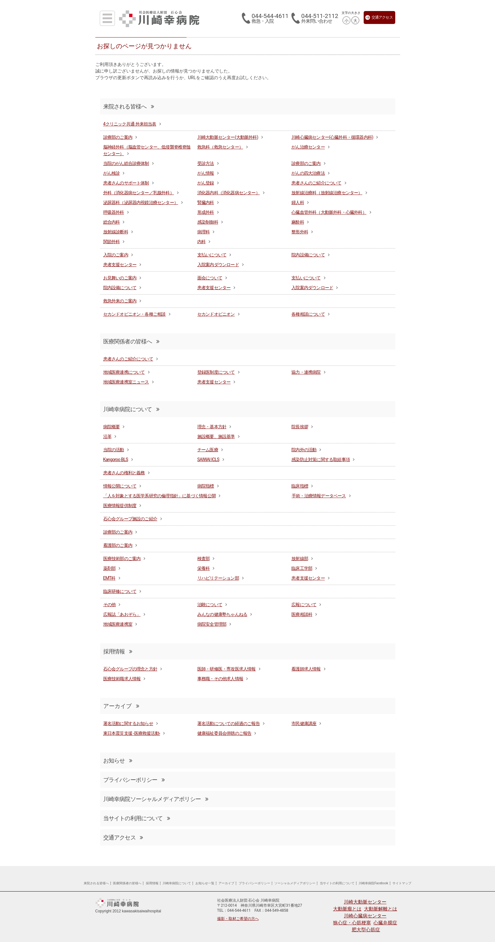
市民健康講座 (303, 723)
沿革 (107, 436)
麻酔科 (297, 222)
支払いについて (211, 254)
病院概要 (111, 426)
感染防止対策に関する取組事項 (320, 459)
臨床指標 (299, 486)
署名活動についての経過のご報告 (228, 723)
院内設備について (308, 254)
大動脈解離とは (380, 909)
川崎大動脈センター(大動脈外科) (227, 137)
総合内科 (111, 222)
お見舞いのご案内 (120, 277)
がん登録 (205, 182)
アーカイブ (226, 883)
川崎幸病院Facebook (373, 883)
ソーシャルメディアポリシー (294, 883)
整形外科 (299, 231)
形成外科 (205, 212)
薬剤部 (109, 568)
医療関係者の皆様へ (131, 341)
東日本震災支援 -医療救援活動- (131, 733)
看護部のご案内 (117, 545)
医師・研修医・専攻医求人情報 (226, 668)
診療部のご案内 (117, 137)
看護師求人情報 (305, 668)
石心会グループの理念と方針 (130, 668)
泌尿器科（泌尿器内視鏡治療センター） (140, 202)
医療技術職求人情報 (122, 678)
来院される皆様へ (128, 106)
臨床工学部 (301, 568)
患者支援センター (120, 264)
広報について (303, 604)
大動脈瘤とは (347, 909)
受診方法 (205, 163)
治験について (209, 604)
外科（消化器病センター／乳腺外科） (138, 192)
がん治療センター (308, 146)
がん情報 (205, 173)
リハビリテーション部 (218, 578)
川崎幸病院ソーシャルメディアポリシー (155, 799)
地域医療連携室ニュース (126, 381)
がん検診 (111, 173)
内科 (201, 241)
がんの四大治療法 (308, 173)
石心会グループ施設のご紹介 (130, 518)
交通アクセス (379, 17)
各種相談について (308, 314)
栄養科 (203, 568)
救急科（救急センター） (220, 146)
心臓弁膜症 (385, 923)
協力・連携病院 (305, 372)
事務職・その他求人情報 (220, 678)
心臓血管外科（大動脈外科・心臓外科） (329, 212)
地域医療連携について (124, 372)
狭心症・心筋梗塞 (352, 923)
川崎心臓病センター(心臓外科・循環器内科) (332, 137)
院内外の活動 (303, 449)
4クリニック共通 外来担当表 (129, 123)
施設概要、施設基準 (216, 436)
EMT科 (109, 578)
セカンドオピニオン (216, 314)
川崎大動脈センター (365, 902)
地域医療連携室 (117, 624)
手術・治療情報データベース (319, 495)
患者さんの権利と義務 (124, 472)
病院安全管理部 (211, 624)
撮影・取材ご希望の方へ (238, 918)
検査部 (203, 558)
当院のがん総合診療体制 (126, 163)
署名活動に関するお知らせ (128, 723)
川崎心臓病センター (365, 916)
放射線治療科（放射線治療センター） (326, 192)
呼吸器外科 (113, 212)
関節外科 (111, 241)
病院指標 (205, 486)
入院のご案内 (115, 254)
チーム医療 (207, 449)
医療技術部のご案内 (122, 558)
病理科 (203, 231)
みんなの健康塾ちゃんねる (222, 614)
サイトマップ (401, 883)
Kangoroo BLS (115, 459)
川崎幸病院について (131, 409)
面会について (209, 277)
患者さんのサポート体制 (126, 182)
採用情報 (117, 651)
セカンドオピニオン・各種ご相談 (134, 314)
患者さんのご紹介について (316, 182)
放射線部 (299, 558)
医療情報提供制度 (120, 505)
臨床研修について (120, 591)
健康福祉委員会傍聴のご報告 (224, 733)
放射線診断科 (115, 231)
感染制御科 (207, 222)
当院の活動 (113, 449)
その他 (109, 604)
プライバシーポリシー (134, 779)
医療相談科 (301, 614)
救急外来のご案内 (120, 300)
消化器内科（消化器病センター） (228, 192)
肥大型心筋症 (366, 930)
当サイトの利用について (136, 818)
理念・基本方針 (211, 426)
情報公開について (120, 486)
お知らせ (117, 760)
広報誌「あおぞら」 (122, 614)
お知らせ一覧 (204, 883)
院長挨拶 (299, 426)
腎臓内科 (205, 202)
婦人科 (297, 202)
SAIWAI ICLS (208, 459)
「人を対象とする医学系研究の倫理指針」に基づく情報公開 (159, 495)
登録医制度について (216, 372)
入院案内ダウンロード (218, 264)
